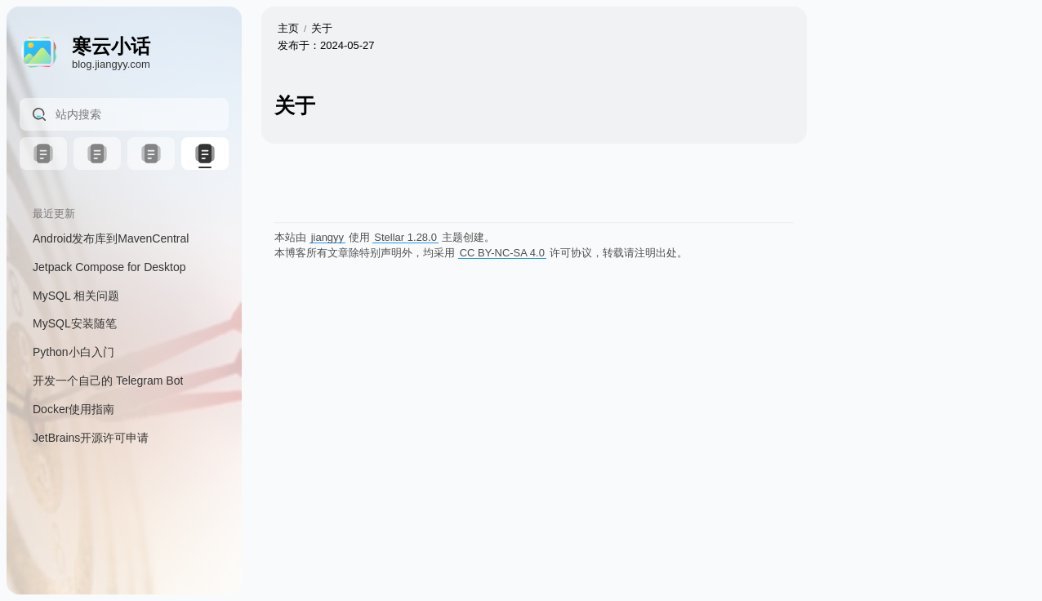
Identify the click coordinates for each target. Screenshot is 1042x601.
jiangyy (327, 237)
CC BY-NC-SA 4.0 (502, 253)
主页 (288, 28)
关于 (321, 28)
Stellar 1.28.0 (405, 237)
